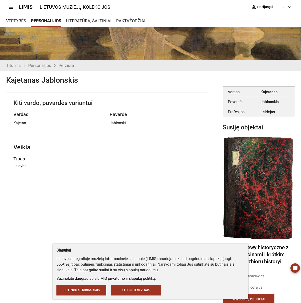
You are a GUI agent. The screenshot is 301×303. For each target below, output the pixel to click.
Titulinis (13, 65)
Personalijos (39, 65)
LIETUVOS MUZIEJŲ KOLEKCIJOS (75, 7)
